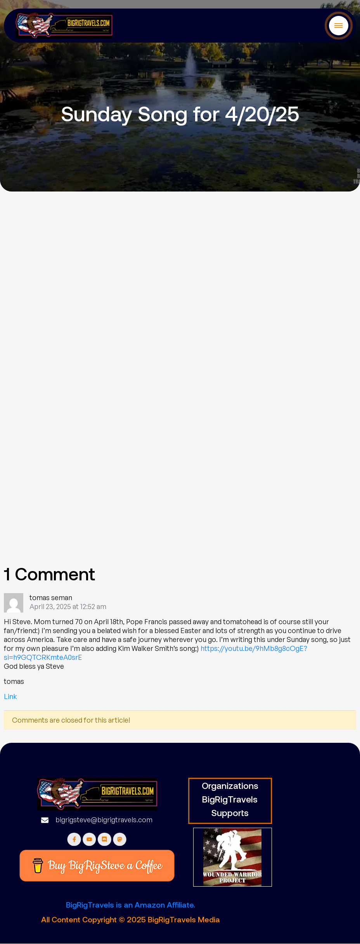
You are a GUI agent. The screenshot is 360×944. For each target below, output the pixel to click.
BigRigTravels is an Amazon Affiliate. (130, 904)
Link (10, 696)
